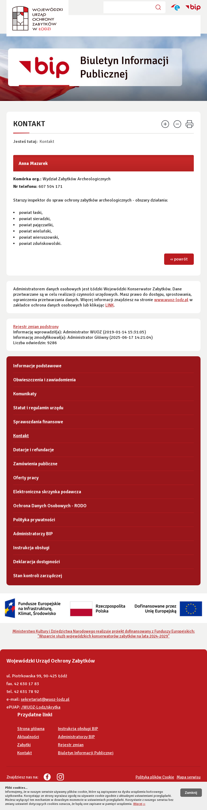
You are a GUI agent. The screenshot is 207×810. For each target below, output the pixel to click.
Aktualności (28, 736)
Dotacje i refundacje (33, 450)
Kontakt (47, 141)
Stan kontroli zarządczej (37, 576)
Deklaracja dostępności (36, 562)
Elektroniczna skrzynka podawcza (47, 492)
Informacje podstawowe (37, 366)
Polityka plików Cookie (155, 777)
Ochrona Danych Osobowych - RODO (50, 506)
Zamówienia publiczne (35, 464)
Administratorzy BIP (33, 534)
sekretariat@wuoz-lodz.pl (45, 699)
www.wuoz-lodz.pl (171, 299)
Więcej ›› (139, 804)
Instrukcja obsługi (31, 548)
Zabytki (24, 745)
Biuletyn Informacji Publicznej (85, 753)
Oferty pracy (26, 478)
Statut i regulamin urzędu (38, 408)
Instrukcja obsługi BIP (78, 728)
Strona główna (30, 728)
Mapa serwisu (189, 777)
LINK (109, 305)
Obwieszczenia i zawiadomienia (44, 380)
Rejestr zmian (71, 745)
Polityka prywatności (34, 520)
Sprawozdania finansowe (38, 422)
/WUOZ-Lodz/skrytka (40, 707)
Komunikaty (24, 394)
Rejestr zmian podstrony (35, 326)
